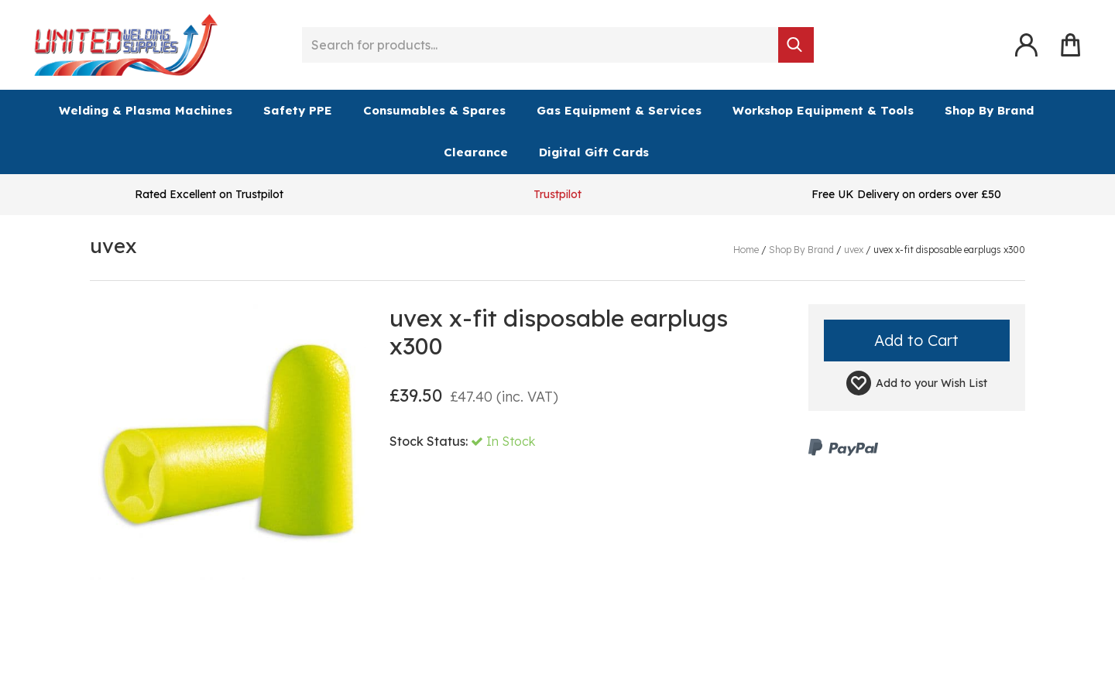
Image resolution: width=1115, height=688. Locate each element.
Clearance (476, 152)
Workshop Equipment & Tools (823, 110)
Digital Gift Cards (594, 152)
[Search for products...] (540, 45)
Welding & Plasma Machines (145, 110)
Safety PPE (297, 110)
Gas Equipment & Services (619, 110)
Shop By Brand (989, 110)
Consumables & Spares (434, 110)
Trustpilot (557, 194)
